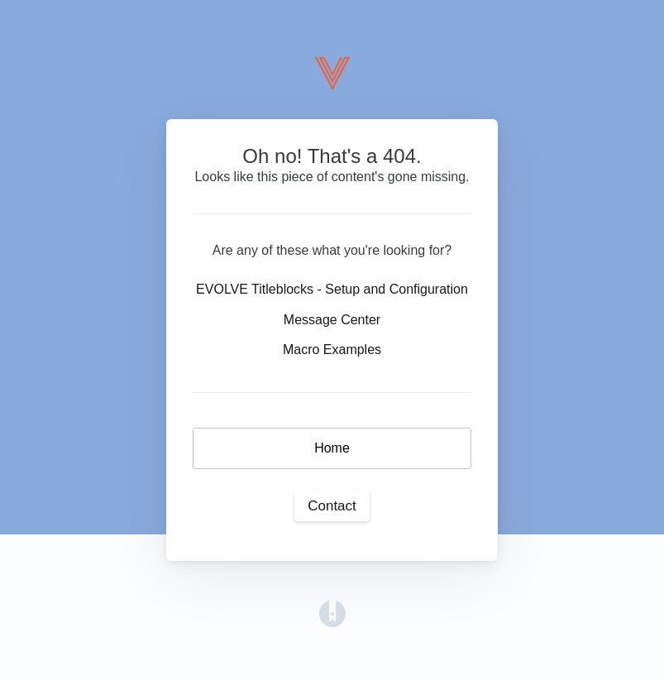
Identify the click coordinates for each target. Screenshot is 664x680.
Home (332, 448)
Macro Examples (332, 349)
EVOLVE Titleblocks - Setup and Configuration (332, 289)
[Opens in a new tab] (332, 613)
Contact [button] (332, 506)
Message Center (332, 320)
